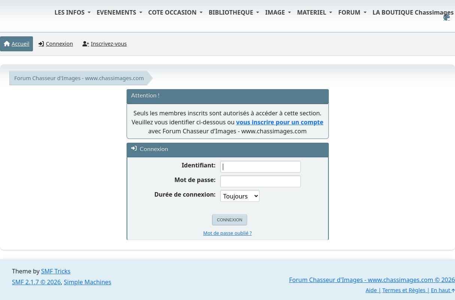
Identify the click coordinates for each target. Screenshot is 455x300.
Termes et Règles (403, 290)
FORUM (350, 12)
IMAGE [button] (275, 12)
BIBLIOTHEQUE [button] (232, 12)
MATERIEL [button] (312, 12)
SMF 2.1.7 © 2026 (36, 282)
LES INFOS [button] (71, 12)
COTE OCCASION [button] (173, 12)
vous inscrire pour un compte (280, 122)
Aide (371, 290)
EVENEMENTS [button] (117, 12)
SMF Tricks (55, 271)
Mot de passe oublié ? (227, 233)
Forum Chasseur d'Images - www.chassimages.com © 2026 (372, 280)
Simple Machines (88, 282)
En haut (443, 290)
